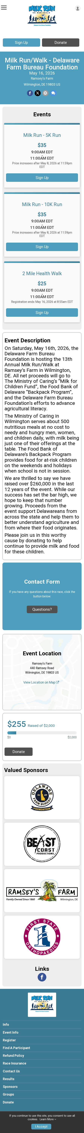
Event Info (10, 1032)
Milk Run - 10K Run (42, 204)
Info (6, 1024)
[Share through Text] (53, 93)
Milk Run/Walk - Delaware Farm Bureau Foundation (42, 63)
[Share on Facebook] (30, 93)
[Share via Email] (45, 93)
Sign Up (21, 42)
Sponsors (10, 1087)
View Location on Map (41, 682)
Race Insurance (14, 1063)
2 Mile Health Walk (42, 273)
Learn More (47, 1119)
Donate (60, 42)
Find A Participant (16, 1048)
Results (8, 1079)
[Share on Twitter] (38, 93)
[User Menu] (77, 8)
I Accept (41, 1126)
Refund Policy (13, 1056)
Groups (8, 1094)
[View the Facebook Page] (42, 977)
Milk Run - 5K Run (42, 135)
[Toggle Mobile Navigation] (4, 7)
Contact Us (11, 1071)
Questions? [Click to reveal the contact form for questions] (42, 609)
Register (9, 1040)
